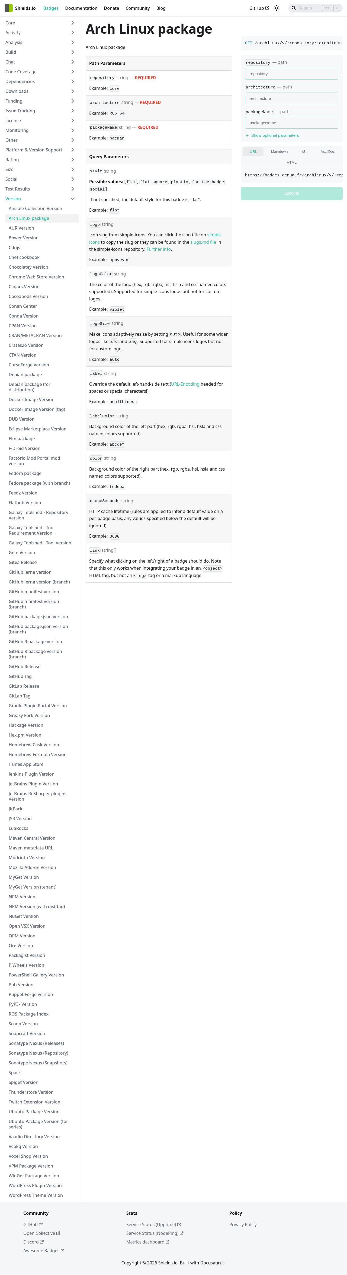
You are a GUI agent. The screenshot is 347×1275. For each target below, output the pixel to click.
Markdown (279, 152)
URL (253, 152)
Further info (159, 249)
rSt (304, 152)
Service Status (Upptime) (153, 1225)
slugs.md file (203, 242)
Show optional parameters (272, 135)
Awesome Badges (43, 1251)
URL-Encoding (185, 384)
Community (138, 8)
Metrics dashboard (147, 1242)
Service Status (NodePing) (155, 1233)
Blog (161, 8)
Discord (33, 1242)
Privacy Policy (243, 1225)
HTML (292, 162)
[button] (40, 22)
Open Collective (41, 1233)
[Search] (315, 8)
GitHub (259, 8)
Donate (111, 8)
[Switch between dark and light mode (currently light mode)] (276, 8)
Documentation (81, 8)
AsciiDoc (328, 152)
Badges (51, 8)
